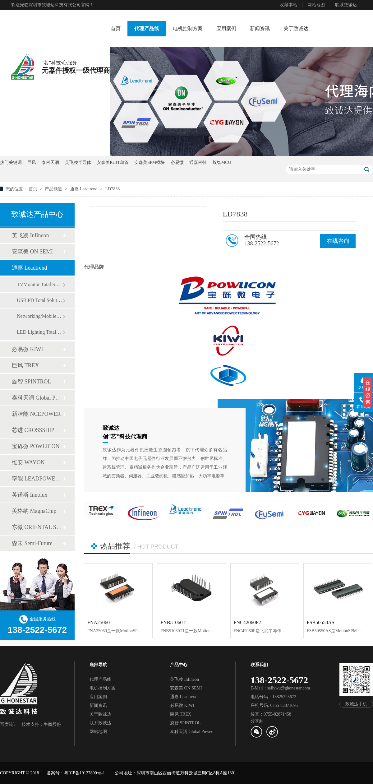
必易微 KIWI (27, 349)
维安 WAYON (28, 462)
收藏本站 (288, 4)
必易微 (177, 162)
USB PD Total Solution (39, 300)
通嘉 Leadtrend (84, 189)
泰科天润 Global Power (37, 398)
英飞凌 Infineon (30, 235)
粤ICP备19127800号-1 (84, 773)
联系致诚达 (346, 4)
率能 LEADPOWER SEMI (37, 479)
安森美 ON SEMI (32, 251)
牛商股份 (52, 724)
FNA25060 (98, 622)
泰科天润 (50, 162)
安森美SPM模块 (149, 162)
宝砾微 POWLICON (36, 446)
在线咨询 (338, 241)
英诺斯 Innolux (30, 495)
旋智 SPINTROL (31, 381)
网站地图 (316, 4)
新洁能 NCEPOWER (36, 414)
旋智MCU (222, 162)
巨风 (31, 162)
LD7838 (112, 189)
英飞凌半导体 (78, 162)
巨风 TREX (25, 365)
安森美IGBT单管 (113, 162)
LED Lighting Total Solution (39, 332)
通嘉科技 (198, 162)
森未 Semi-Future (32, 543)
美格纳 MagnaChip (34, 511)
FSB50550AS (320, 622)
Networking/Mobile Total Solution (39, 316)
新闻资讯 (260, 28)
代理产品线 (146, 28)
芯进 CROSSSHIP (33, 430)
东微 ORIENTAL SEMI (37, 527)
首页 (116, 28)
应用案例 (226, 28)
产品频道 (54, 189)
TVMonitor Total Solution (39, 284)
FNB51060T (173, 622)
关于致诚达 (295, 28)
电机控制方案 (188, 28)
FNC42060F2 (247, 622)
